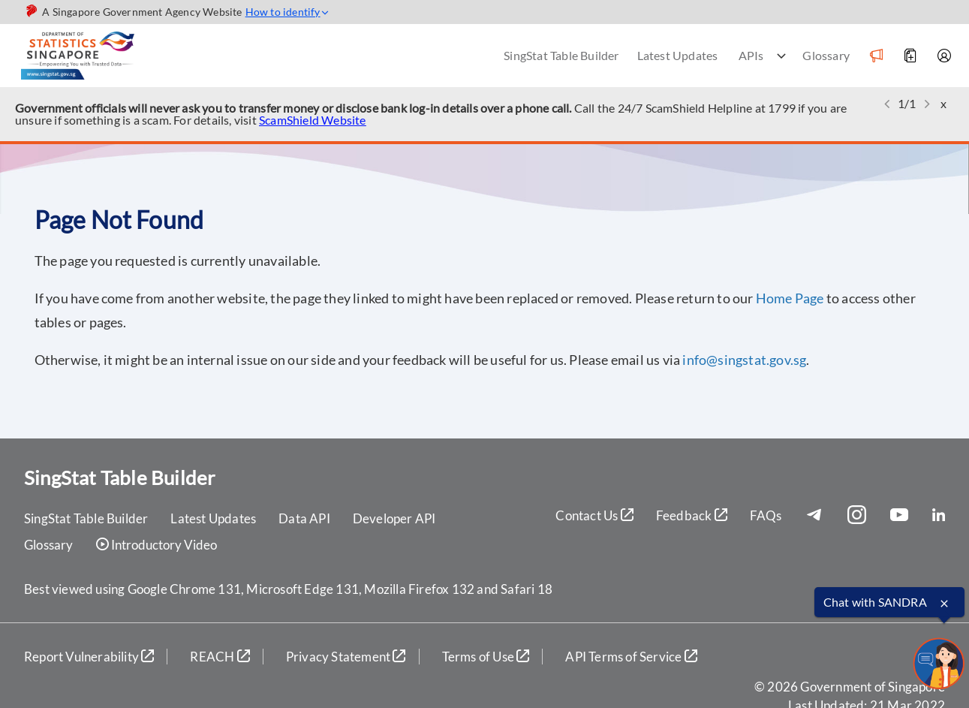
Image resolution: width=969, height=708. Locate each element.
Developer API (394, 518)
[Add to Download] (909, 56)
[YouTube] (903, 515)
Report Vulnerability (89, 656)
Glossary (826, 55)
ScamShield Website (312, 120)
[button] (887, 104)
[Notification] (876, 56)
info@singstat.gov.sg (744, 359)
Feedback (691, 515)
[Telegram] (818, 515)
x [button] (943, 103)
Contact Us (594, 515)
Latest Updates (677, 55)
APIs (751, 55)
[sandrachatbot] (938, 663)
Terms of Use (486, 656)
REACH (219, 656)
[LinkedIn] (938, 515)
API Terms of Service (631, 656)
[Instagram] (861, 515)
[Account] (943, 56)
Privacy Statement (346, 656)
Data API (304, 518)
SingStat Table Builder (561, 55)
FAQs (766, 515)
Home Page (790, 298)
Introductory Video (156, 545)
